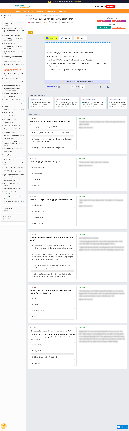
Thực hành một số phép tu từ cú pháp (14, 135)
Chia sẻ (104, 21)
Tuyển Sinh (62, 11)
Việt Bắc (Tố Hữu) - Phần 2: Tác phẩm (14, 109)
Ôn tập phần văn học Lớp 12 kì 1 (12, 188)
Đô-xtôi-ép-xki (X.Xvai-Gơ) (11, 79)
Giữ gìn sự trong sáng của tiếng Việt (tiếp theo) (13, 52)
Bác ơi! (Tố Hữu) (8, 151)
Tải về (104, 27)
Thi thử (80, 38)
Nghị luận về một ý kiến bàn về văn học (14, 100)
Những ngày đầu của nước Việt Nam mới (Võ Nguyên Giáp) (13, 179)
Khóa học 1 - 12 (22, 11)
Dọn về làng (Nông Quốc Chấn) (12, 125)
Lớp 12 (30, 15)
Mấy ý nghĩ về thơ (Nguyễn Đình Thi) (13, 61)
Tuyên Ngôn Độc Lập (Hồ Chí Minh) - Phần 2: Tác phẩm (13, 47)
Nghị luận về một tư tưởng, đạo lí (12, 35)
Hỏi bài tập (3, 426)
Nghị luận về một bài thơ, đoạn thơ (13, 93)
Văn (35, 15)
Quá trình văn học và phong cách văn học (14, 163)
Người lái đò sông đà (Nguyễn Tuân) (13, 167)
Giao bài (118, 21)
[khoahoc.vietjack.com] (22, 6)
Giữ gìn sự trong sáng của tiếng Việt (13, 43)
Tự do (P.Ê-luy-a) (8, 155)
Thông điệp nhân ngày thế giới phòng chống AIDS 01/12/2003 (14, 89)
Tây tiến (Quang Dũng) (9, 96)
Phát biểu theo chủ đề (9, 113)
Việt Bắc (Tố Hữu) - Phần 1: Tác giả (13, 103)
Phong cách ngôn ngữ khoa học (12, 85)
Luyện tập (65, 38)
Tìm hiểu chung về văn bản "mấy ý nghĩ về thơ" (49, 15)
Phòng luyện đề (38, 11)
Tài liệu (51, 11)
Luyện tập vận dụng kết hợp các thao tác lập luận (14, 158)
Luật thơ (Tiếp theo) (9, 122)
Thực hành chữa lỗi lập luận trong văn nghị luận (14, 184)
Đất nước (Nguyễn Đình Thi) (11, 119)
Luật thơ (6, 106)
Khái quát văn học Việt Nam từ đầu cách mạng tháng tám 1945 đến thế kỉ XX (14, 30)
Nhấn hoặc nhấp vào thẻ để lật (77, 82)
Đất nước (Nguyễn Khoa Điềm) (12, 116)
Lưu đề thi (118, 27)
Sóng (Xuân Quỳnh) (9, 138)
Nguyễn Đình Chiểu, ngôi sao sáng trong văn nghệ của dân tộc (13, 57)
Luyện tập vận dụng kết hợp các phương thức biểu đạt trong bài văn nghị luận (13, 143)
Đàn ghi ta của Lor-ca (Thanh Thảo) (13, 148)
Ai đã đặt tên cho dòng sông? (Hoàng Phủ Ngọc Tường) (14, 175)
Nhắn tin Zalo (122, 427)
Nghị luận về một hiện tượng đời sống (14, 82)
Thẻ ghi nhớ (51, 38)
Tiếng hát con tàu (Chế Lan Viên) (12, 129)
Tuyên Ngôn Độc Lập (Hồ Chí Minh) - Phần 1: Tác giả (13, 39)
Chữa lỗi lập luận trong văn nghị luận (13, 171)
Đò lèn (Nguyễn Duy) (9, 132)
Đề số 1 (31, 32)
